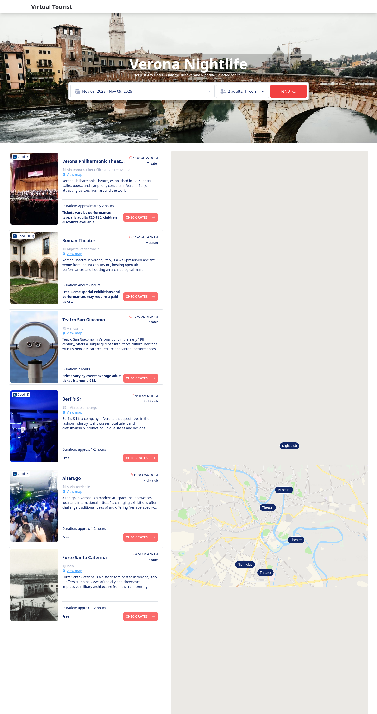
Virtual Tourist (51, 7)
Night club (245, 564)
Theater (268, 507)
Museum (283, 490)
